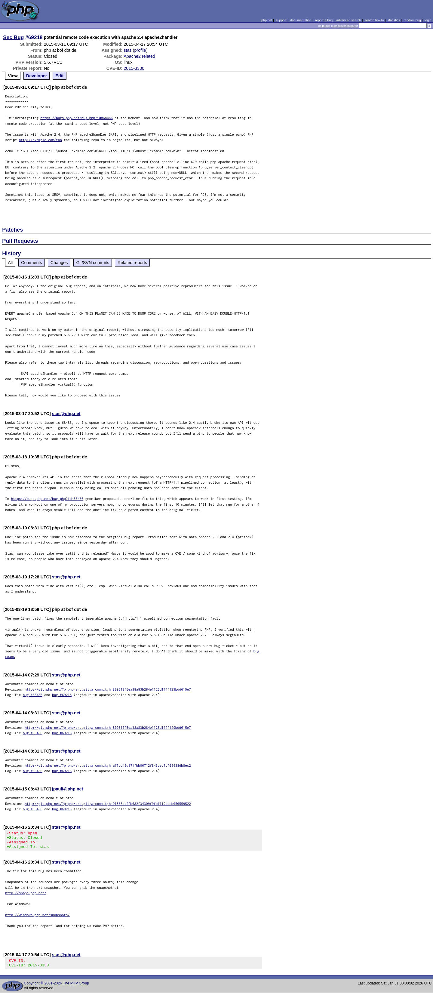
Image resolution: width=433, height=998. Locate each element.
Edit (59, 75)
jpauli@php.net (67, 789)
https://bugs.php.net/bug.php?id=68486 (76, 118)
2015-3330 (134, 68)
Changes (59, 262)
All (10, 262)
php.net (266, 20)
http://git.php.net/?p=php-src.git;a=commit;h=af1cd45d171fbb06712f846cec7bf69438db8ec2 (108, 765)
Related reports (132, 262)
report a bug (324, 20)
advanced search (348, 20)
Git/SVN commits (92, 262)
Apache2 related (139, 56)
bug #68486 (32, 695)
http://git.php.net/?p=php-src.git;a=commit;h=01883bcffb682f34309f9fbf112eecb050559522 (108, 803)
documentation (301, 20)
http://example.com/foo (40, 140)
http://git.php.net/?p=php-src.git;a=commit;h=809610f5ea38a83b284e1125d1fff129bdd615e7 (108, 689)
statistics (394, 20)
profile (140, 50)
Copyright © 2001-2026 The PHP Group (56, 989)
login (428, 20)
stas (127, 50)
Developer (36, 75)
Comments (31, 262)
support (281, 20)
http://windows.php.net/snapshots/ (37, 918)
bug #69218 (62, 695)
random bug (412, 20)
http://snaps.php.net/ (25, 896)
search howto (374, 20)
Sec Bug (13, 37)
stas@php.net (66, 413)
